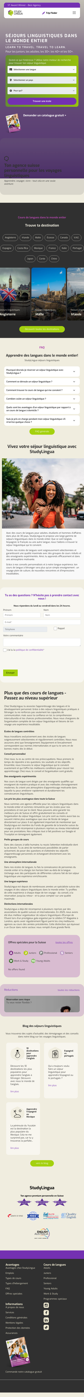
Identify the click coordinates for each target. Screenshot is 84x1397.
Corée (42, 258)
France (52, 248)
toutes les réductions (69, 990)
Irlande (25, 237)
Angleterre (10, 237)
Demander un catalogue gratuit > (44, 115)
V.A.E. (76, 237)
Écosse (50, 237)
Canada (64, 237)
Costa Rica (22, 248)
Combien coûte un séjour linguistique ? (26, 398)
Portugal (77, 248)
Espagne (7, 248)
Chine (54, 258)
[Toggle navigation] (74, 13)
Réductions (11, 990)
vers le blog (42, 1163)
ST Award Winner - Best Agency (24, 5)
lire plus (14, 1091)
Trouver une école (42, 101)
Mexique (38, 248)
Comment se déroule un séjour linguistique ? (29, 381)
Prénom (7, 610)
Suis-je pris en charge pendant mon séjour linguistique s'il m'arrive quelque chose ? (35, 421)
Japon (30, 258)
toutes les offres (64, 942)
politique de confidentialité (29, 649)
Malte (38, 237)
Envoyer (10, 672)
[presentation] (23, 662)
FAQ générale (42, 431)
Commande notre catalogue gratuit (24, 1371)
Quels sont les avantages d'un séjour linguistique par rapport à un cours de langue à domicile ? (38, 409)
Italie (64, 248)
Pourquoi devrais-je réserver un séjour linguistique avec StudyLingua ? (34, 371)
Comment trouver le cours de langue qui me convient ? (34, 390)
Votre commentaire (13, 635)
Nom (46, 610)
